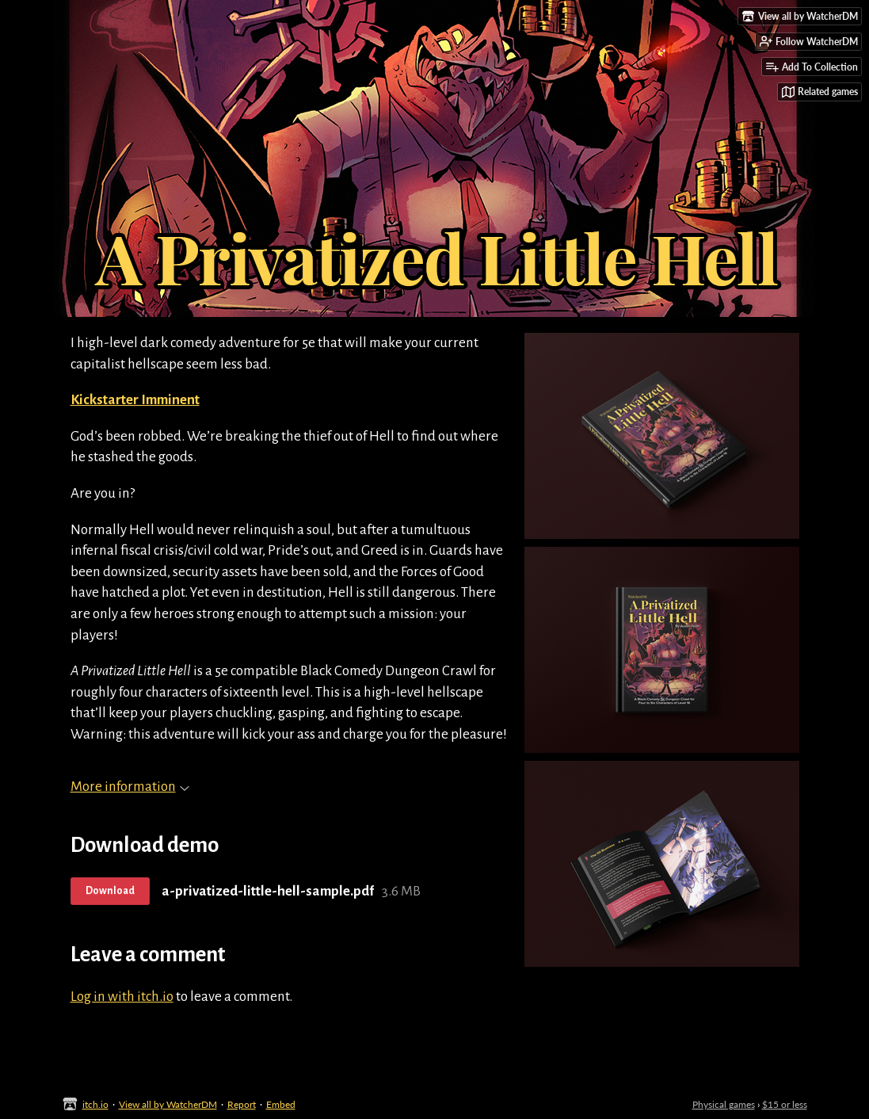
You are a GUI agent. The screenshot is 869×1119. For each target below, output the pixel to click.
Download (110, 890)
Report (241, 1104)
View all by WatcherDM (168, 1104)
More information (130, 786)
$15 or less (784, 1104)
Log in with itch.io (122, 996)
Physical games (723, 1104)
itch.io (95, 1104)
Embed (280, 1104)
